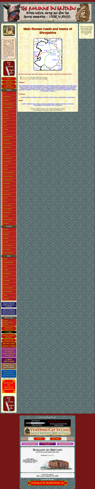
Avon (4, 93)
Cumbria (5, 115)
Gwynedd (6, 284)
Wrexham (6, 299)
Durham (5, 129)
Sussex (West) (7, 209)
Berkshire (6, 100)
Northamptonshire (8, 172)
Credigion (6, 270)
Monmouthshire (8, 288)
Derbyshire (6, 118)
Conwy (5, 266)
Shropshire (6, 187)
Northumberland (8, 176)
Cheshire (6, 111)
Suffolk (5, 198)
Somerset (6, 191)
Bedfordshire (7, 96)
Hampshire (6, 140)
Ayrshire (5, 229)
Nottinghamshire (8, 180)
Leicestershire (7, 158)
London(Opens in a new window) (8, 322)
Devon (5, 122)
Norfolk (5, 169)
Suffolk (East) (50, 89)
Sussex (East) (7, 205)
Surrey (5, 201)
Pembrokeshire (7, 291)
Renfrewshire (7, 249)
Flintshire (6, 277)
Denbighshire (7, 273)
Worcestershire (7, 219)
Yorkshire (6, 223)
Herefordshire (7, 144)
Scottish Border (8, 253)
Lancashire (6, 154)
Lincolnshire (7, 162)
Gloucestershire (8, 136)
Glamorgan (6, 280)
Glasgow (5, 238)
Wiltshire (6, 216)
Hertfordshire (7, 147)
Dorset (5, 125)
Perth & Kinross (8, 245)
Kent (4, 151)
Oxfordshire (6, 183)
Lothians (5, 242)
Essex (5, 133)
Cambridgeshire (8, 107)
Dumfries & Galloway (31, 97)
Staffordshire (7, 194)
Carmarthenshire (8, 262)
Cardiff (5, 259)
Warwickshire (7, 212)
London (5, 165)
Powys (5, 295)
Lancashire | (73, 87)
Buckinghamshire (8, 104)
